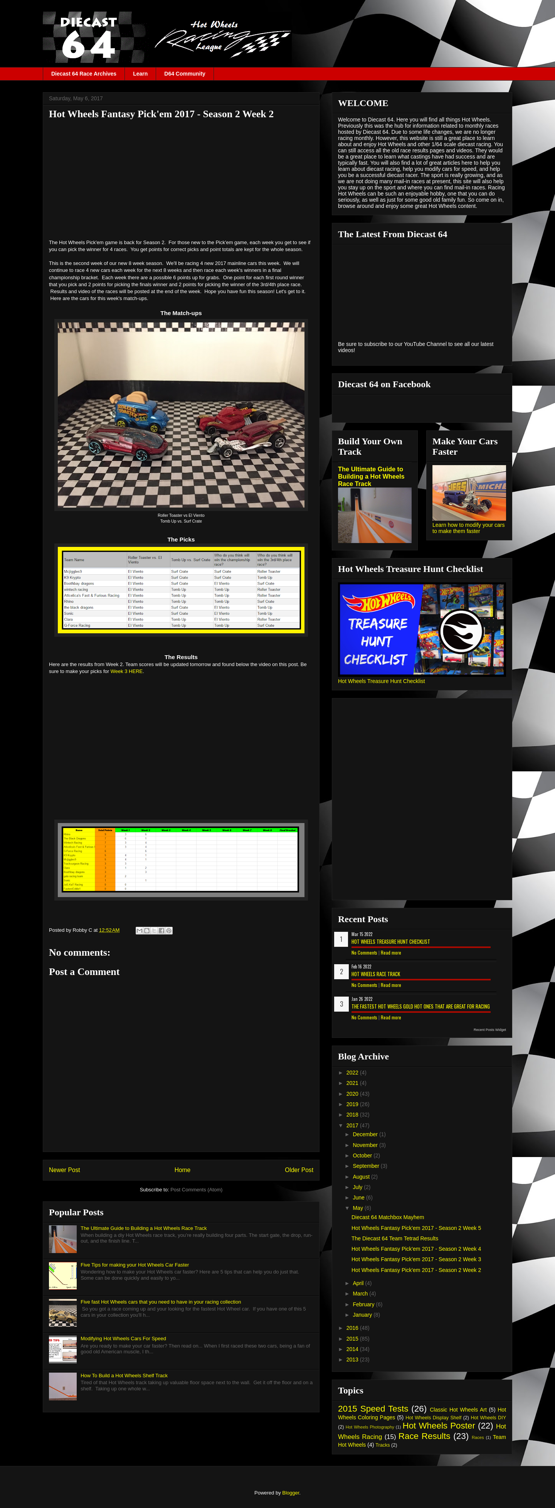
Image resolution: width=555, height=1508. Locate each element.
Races (478, 1437)
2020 (353, 1094)
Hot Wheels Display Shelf (433, 1417)
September (366, 1166)
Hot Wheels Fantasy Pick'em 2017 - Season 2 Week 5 (416, 1228)
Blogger (290, 1493)
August (362, 1177)
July (358, 1187)
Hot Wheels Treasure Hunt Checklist (381, 681)
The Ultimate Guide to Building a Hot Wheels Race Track (144, 1228)
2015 (353, 1339)
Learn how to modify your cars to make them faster (468, 528)
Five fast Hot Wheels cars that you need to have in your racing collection (161, 1302)
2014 (353, 1349)
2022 (353, 1072)
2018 (353, 1115)
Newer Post (64, 1170)
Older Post (299, 1170)
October (363, 1155)
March (361, 1293)
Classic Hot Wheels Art (458, 1410)
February (364, 1304)
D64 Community (184, 74)
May (358, 1208)
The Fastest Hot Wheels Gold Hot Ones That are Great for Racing (421, 1006)
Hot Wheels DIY (488, 1417)
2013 (353, 1359)
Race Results (425, 1436)
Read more (391, 952)
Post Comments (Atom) (196, 1190)
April (359, 1283)
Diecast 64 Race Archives (83, 74)
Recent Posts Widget (490, 1030)
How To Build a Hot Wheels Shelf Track (124, 1375)
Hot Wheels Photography (370, 1427)
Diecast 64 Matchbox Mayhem (388, 1217)
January (363, 1315)
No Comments (364, 952)
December (366, 1134)
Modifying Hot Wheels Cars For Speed (123, 1338)
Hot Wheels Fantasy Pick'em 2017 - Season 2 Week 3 (416, 1259)
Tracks (382, 1445)
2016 (353, 1328)
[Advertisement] (181, 179)
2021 (353, 1083)
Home (183, 1170)
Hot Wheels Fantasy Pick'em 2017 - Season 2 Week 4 (416, 1249)
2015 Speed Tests (373, 1409)
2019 (353, 1104)
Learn (140, 74)
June (359, 1197)
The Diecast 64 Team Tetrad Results (395, 1238)
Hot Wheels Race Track (376, 974)
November (366, 1145)
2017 (353, 1125)
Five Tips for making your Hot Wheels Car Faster (135, 1265)
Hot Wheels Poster (438, 1425)
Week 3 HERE (127, 671)
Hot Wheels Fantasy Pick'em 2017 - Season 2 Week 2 (416, 1270)
